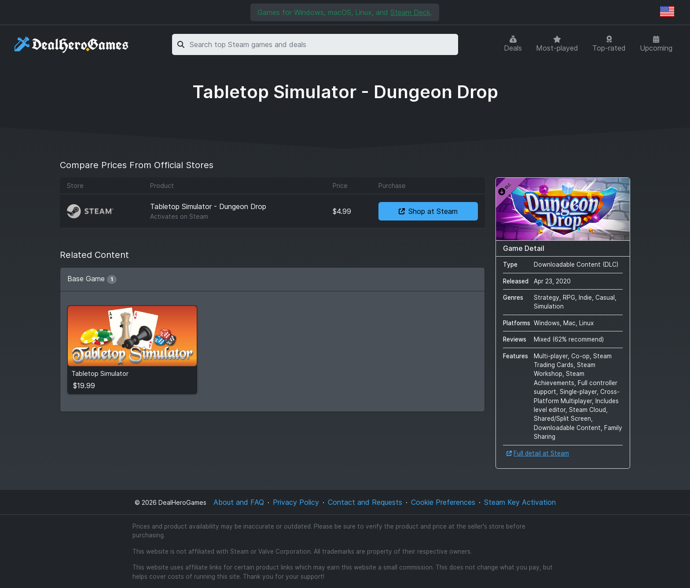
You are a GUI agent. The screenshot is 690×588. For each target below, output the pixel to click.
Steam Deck (410, 12)
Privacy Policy (296, 502)
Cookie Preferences (443, 502)
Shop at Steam (428, 211)
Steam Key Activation (520, 502)
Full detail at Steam (537, 453)
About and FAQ (238, 502)
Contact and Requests (365, 502)
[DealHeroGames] (72, 45)
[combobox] (322, 44)
